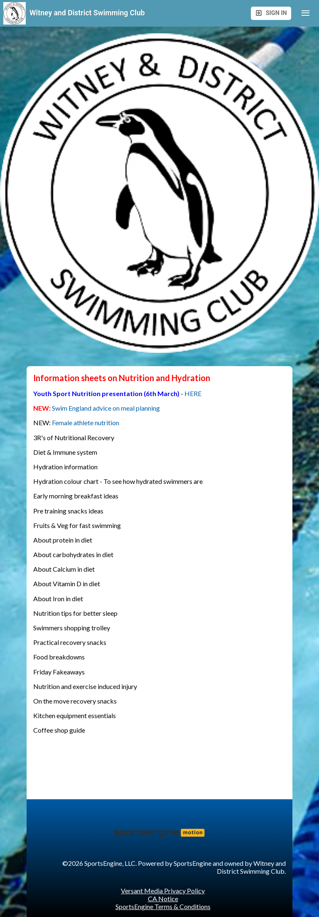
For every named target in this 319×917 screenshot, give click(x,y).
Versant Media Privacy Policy (163, 891)
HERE (192, 393)
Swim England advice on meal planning (106, 408)
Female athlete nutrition (85, 422)
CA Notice (163, 898)
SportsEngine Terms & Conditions (163, 906)
